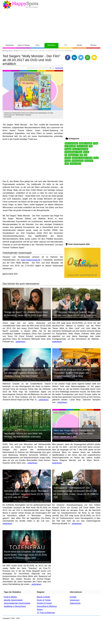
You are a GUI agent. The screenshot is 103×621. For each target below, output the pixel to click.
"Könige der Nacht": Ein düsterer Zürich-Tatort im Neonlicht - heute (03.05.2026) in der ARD (26, 314)
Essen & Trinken (44, 600)
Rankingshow (77, 161)
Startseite (10, 45)
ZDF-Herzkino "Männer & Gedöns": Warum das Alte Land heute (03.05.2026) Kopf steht (75, 314)
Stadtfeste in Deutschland (15, 606)
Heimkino (51, 45)
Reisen (40, 609)
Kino (37, 45)
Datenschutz (75, 603)
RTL (15, 380)
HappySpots (7, 51)
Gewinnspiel (59, 68)
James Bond (75, 164)
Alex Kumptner (71, 143)
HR (81, 155)
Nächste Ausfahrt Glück (82, 158)
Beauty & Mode (43, 597)
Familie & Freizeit (44, 603)
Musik (79, 45)
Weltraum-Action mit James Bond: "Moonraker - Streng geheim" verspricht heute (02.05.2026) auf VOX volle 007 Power (26, 494)
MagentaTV (73, 155)
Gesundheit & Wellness (47, 606)
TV (65, 45)
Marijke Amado (85, 143)
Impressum (74, 600)
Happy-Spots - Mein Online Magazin (21, 5)
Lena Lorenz (82, 146)
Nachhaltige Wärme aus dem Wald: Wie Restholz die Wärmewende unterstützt (23, 435)
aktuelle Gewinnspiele (13, 600)
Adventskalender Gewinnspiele (17, 603)
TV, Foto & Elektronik (46, 613)
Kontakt (73, 597)
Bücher (93, 45)
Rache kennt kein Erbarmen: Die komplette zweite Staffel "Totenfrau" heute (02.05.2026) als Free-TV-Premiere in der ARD (25, 554)
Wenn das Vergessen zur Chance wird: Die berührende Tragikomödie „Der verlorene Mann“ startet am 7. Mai (74, 433)
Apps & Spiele (23, 45)
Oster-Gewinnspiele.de (30, 260)
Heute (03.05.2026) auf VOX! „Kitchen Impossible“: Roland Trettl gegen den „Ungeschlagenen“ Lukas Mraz (72, 373)
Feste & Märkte (10, 597)
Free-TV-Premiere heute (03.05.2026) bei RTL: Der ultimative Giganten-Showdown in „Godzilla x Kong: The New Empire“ (26, 373)
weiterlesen (20, 342)
